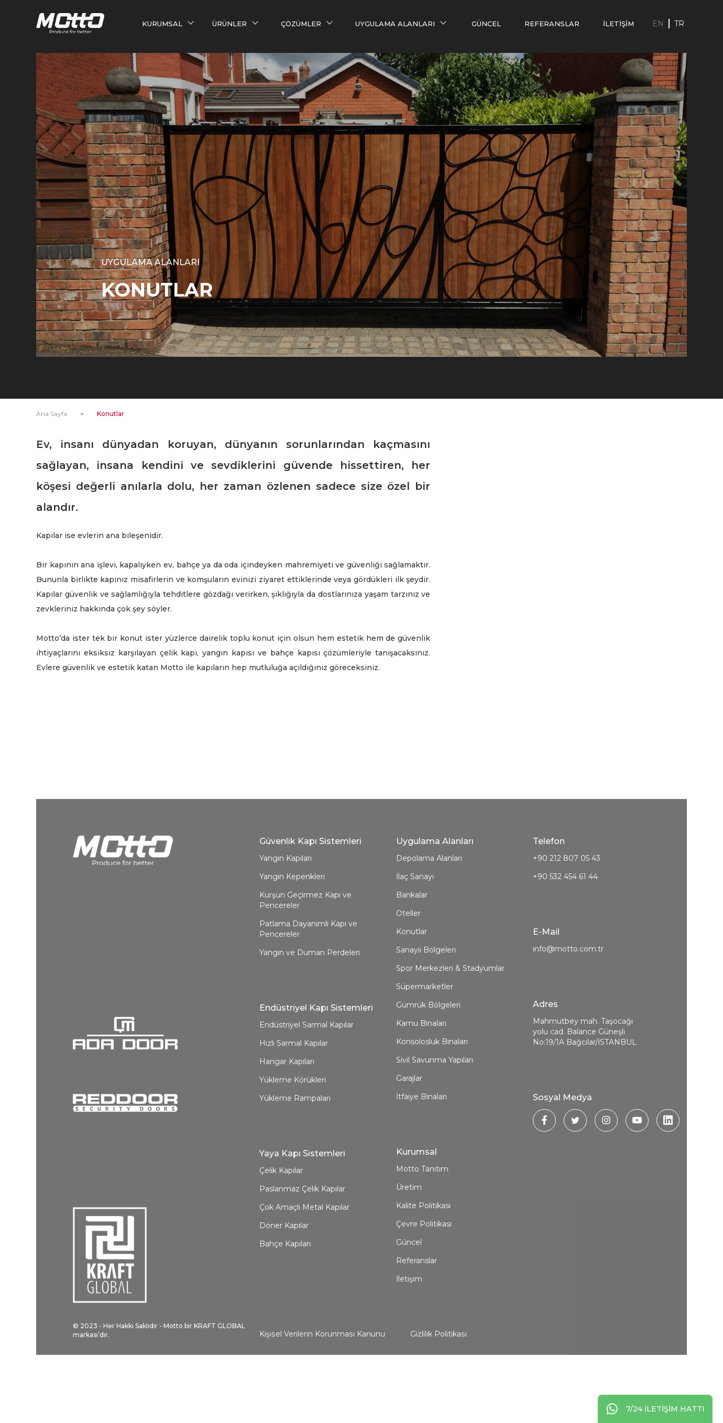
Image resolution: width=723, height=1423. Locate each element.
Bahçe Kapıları (285, 1284)
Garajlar (409, 1119)
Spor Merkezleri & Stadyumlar (450, 1009)
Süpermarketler (424, 1027)
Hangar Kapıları (286, 1102)
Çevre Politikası (424, 1264)
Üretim (409, 1228)
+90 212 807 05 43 (566, 899)
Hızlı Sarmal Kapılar (293, 1084)
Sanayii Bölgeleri (426, 990)
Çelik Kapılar (281, 1211)
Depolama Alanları (429, 899)
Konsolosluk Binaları (432, 1082)
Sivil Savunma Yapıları (434, 1100)
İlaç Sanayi (415, 917)
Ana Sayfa (51, 414)
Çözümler (301, 23)
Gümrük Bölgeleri (428, 1045)
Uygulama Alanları (395, 23)
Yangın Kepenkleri (292, 917)
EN (658, 23)
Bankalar (412, 935)
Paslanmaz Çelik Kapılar (302, 1229)
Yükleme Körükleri (292, 1120)
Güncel (486, 23)
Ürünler (230, 23)
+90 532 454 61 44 (565, 917)
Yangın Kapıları (285, 899)
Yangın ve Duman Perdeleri (309, 993)
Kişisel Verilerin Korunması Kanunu (321, 1375)
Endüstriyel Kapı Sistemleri (316, 1049)
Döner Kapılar (284, 1266)
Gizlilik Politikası (438, 1375)
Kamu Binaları (421, 1064)
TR (679, 23)
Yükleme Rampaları (295, 1139)
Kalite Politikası (423, 1246)
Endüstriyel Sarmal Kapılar (306, 1065)
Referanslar (552, 23)
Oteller (408, 954)
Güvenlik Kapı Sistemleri (310, 882)
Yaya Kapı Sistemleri (302, 1194)
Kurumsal (162, 23)
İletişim (619, 23)
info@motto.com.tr (568, 989)
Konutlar (411, 972)
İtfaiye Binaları (421, 1137)
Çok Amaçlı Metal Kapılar (304, 1248)
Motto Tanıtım (422, 1209)
